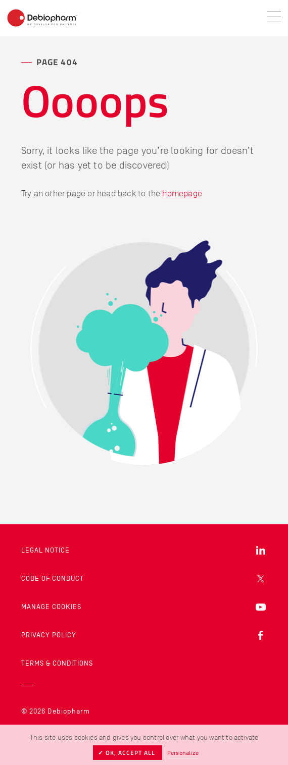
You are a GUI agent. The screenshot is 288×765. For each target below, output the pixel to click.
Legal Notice (45, 550)
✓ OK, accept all (127, 752)
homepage (182, 193)
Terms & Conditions (57, 663)
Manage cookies (51, 607)
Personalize (183, 752)
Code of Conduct (52, 578)
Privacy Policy (48, 635)
